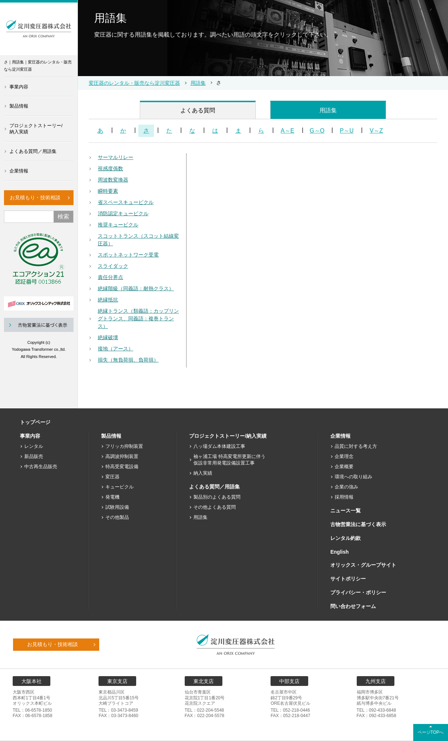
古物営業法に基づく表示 (358, 524)
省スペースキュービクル (126, 202)
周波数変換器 (113, 180)
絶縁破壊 (108, 337)
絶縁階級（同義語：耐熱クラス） (136, 288)
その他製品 (117, 517)
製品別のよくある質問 (216, 497)
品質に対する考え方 (356, 446)
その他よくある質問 (214, 507)
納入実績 (202, 473)
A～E (287, 131)
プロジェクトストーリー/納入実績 (36, 128)
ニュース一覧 (345, 510)
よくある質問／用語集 (32, 151)
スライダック (113, 266)
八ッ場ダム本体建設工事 (219, 446)
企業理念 (344, 456)
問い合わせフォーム (353, 606)
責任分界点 (110, 277)
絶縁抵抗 (108, 300)
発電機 (112, 497)
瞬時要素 (108, 191)
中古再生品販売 (40, 466)
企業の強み (346, 487)
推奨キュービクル (118, 225)
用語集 (198, 83)
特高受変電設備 (121, 466)
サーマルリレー (115, 157)
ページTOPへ (431, 732)
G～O (317, 131)
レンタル (33, 446)
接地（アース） (115, 348)
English (339, 552)
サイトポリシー (348, 579)
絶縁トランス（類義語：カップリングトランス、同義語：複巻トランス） (138, 318)
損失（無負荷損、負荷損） (128, 360)
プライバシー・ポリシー (358, 592)
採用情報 (344, 497)
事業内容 (18, 86)
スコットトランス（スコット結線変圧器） (138, 239)
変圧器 (112, 476)
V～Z (376, 131)
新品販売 (33, 456)
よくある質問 (197, 110)
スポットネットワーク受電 (128, 255)
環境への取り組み (353, 476)
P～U (346, 131)
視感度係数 (110, 168)
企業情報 (18, 171)
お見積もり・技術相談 (35, 197)
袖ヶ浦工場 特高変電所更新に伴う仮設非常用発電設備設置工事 (229, 460)
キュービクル (119, 487)
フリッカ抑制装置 (124, 446)
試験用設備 (117, 507)
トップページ (35, 422)
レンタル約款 (345, 538)
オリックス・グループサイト (363, 565)
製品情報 (18, 106)
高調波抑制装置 (121, 456)
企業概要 (344, 466)
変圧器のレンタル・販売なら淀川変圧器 (134, 83)
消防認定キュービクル (123, 213)
